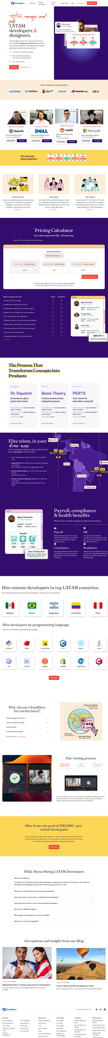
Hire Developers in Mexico (80, 1026)
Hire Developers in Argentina (80, 1031)
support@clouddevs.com (83, 1009)
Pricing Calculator (41, 3)
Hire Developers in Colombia (80, 1035)
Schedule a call (25, 67)
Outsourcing (24, 1028)
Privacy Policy (43, 1036)
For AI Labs (54, 3)
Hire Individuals (25, 1020)
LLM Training (24, 1031)
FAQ (39, 1026)
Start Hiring (42, 1023)
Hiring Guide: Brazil (98, 1028)
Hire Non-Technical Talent (8, 1029)
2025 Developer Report (97, 1021)
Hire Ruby (59, 1023)
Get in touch (21, 736)
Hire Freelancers (7, 1023)
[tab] (64, 765)
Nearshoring (24, 1023)
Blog (39, 1031)
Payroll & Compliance (6, 1034)
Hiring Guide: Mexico (99, 1030)
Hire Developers (7, 1020)
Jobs (72, 3)
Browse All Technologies (60, 1034)
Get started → (7, 339)
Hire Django (60, 1026)
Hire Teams (6, 1026)
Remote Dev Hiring (98, 1025)
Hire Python (60, 1020)
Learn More (18, 209)
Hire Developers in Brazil (80, 1021)
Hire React (59, 1028)
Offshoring (23, 1026)
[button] (32, 3)
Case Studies (42, 1028)
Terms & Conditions (44, 1033)
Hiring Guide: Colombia (96, 1034)
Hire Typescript (61, 1031)
